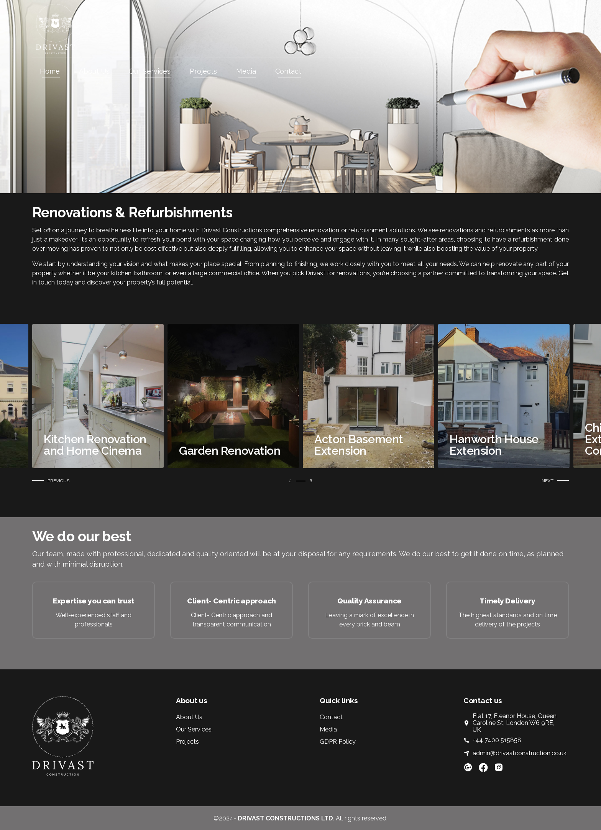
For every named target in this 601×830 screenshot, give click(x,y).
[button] (53, 481)
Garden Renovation (358, 450)
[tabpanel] (91, 396)
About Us (94, 71)
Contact (288, 71)
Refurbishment (77, 450)
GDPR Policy (338, 741)
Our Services (150, 71)
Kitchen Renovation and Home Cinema (224, 444)
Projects (203, 71)
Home (50, 71)
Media (246, 71)
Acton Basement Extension (487, 444)
